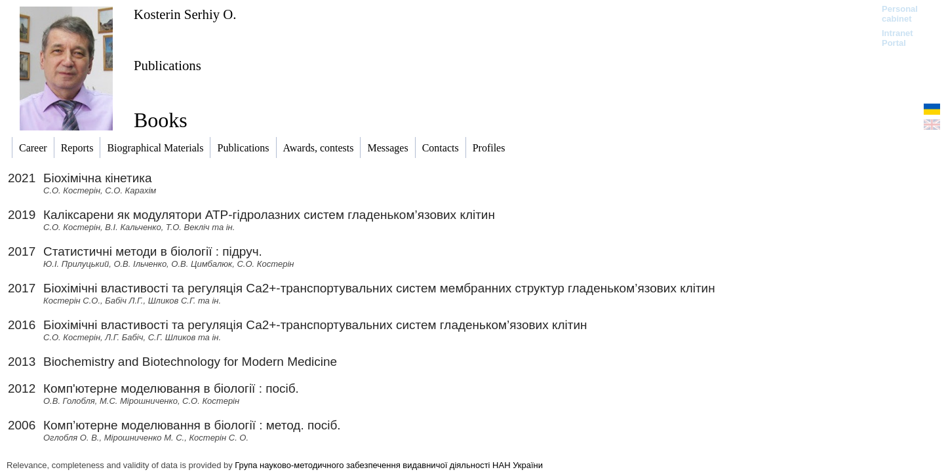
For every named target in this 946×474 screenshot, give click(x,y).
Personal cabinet (900, 14)
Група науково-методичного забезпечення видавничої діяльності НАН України (389, 465)
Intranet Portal (897, 38)
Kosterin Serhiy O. (185, 14)
